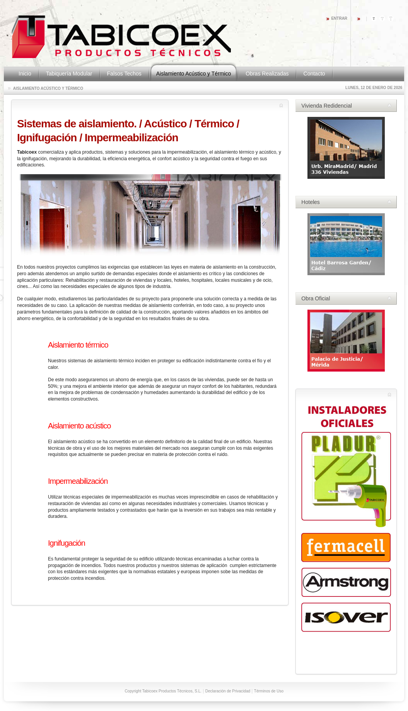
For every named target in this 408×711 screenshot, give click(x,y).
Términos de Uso (268, 691)
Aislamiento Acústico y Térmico (48, 88)
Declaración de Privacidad (227, 691)
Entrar (339, 18)
